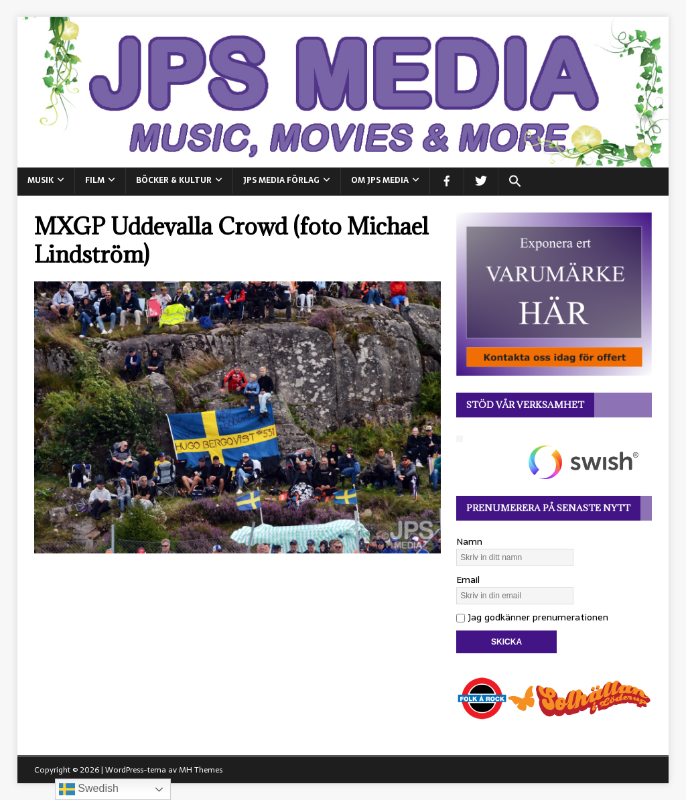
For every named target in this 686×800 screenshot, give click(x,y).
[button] (515, 182)
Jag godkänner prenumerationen (532, 617)
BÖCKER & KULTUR (174, 180)
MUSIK (40, 180)
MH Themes (200, 770)
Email (468, 579)
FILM (95, 180)
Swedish (89, 789)
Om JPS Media (380, 180)
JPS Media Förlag (281, 180)
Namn (469, 541)
